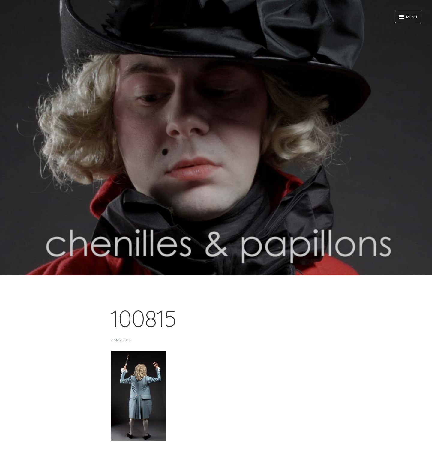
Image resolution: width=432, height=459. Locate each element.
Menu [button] (411, 17)
